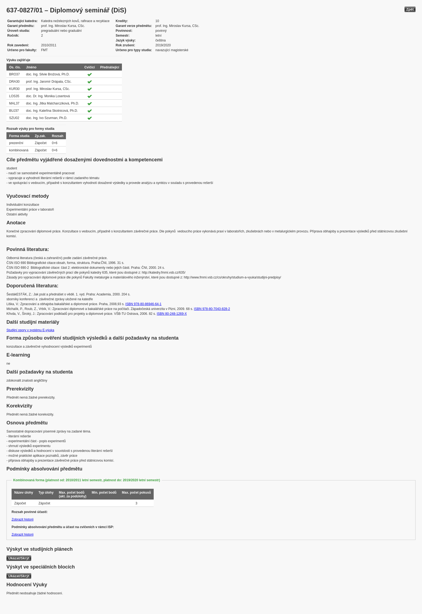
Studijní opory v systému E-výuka (30, 330)
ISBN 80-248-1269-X (172, 314)
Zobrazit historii (22, 519)
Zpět (410, 9)
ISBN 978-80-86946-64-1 (143, 304)
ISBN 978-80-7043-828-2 (212, 309)
